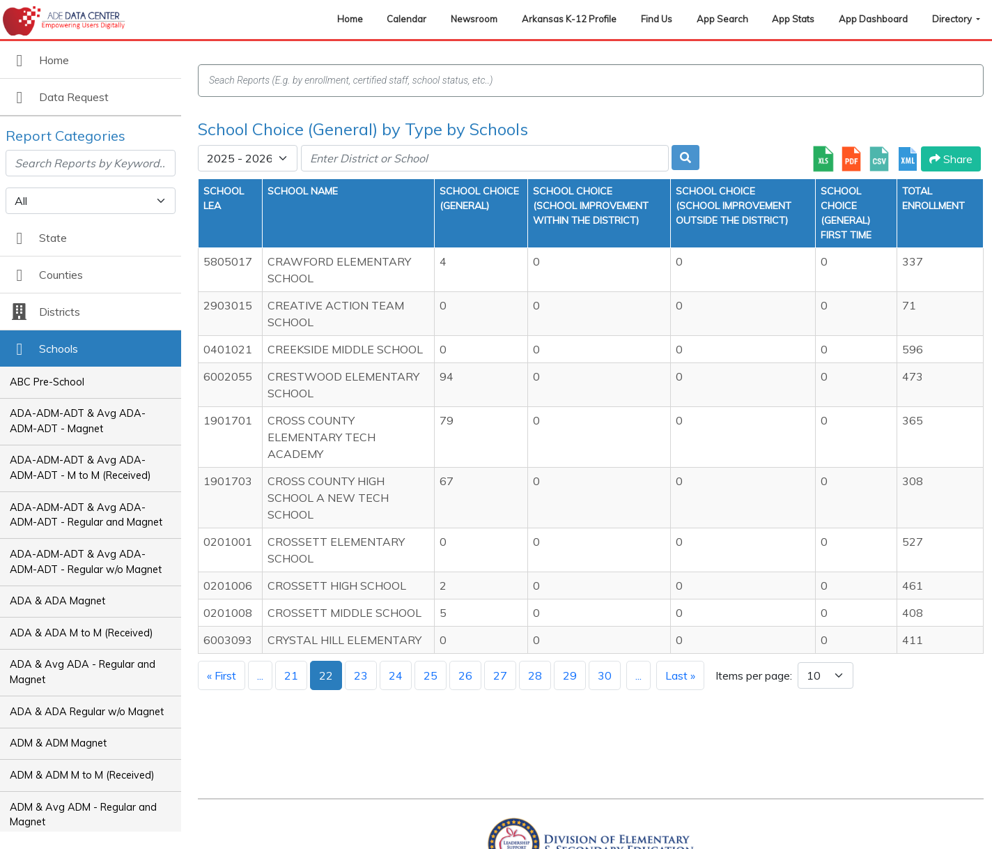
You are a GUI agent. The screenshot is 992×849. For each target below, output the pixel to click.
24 (396, 675)
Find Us (656, 18)
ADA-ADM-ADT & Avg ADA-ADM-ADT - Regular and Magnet (86, 515)
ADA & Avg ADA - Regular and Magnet (82, 672)
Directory (953, 18)
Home (350, 18)
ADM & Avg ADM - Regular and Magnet (83, 815)
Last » (680, 675)
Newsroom (474, 18)
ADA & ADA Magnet (57, 601)
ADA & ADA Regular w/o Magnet (87, 711)
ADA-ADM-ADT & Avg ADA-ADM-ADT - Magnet (78, 421)
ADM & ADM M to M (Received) (82, 775)
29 (570, 675)
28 (535, 675)
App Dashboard (873, 18)
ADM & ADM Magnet (58, 743)
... (260, 675)
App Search (722, 18)
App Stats (793, 18)
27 (500, 675)
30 (605, 675)
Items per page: (753, 675)
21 (291, 675)
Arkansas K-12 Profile (569, 18)
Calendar (406, 18)
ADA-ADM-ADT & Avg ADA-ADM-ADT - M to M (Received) (80, 468)
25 (430, 675)
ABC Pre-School (47, 382)
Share (950, 159)
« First (221, 675)
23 (361, 675)
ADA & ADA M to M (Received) (81, 633)
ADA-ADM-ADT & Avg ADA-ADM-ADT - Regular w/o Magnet (86, 562)
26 (465, 675)
